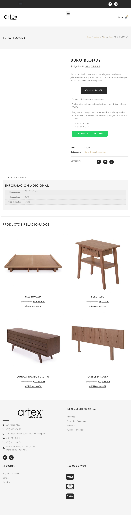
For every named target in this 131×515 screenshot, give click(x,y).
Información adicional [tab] (16, 177)
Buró (105, 36)
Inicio (89, 36)
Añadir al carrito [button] (33, 306)
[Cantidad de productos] (74, 90)
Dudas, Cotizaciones (90, 133)
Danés (111, 36)
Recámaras (97, 36)
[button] (20, 3)
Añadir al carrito (93, 90)
